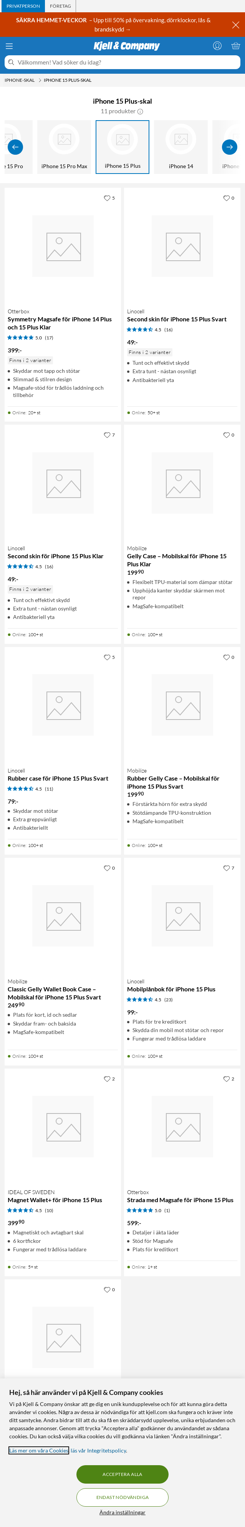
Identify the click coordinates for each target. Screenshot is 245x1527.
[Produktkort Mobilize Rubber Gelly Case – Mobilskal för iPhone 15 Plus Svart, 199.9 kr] (182, 705)
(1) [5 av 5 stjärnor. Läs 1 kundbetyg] (167, 1210)
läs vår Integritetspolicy (98, 1450)
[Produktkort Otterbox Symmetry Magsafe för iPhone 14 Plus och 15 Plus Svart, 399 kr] (63, 1337)
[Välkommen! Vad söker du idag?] (127, 62)
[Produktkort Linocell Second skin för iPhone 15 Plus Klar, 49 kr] (63, 483)
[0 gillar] (228, 197)
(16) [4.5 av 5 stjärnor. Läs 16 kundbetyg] (168, 330)
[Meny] (9, 46)
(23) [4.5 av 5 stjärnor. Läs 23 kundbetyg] (168, 1000)
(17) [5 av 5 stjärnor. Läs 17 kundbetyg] (49, 338)
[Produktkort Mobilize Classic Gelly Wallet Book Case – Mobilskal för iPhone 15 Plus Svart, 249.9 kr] (63, 916)
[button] (140, 111)
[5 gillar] (109, 197)
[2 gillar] (109, 1078)
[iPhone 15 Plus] (122, 147)
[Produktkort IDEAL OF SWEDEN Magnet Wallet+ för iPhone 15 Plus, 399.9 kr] (63, 1127)
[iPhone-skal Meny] (40, 80)
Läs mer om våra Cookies (38, 1450)
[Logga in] (217, 45)
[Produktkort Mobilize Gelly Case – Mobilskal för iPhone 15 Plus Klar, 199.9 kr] (182, 483)
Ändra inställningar (122, 1512)
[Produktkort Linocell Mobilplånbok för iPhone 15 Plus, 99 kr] (182, 916)
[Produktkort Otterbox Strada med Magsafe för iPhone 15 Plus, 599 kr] (182, 1127)
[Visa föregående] (15, 147)
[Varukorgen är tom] (236, 45)
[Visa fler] (229, 147)
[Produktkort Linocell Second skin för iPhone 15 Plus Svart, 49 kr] (182, 246)
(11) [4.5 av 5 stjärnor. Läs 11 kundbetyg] (49, 789)
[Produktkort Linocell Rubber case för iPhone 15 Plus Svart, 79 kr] (63, 705)
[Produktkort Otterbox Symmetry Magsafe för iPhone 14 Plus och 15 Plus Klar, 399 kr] (63, 246)
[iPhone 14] (180, 147)
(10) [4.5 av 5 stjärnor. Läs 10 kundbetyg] (49, 1210)
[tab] (23, 6)
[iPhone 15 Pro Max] (64, 147)
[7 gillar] (109, 434)
